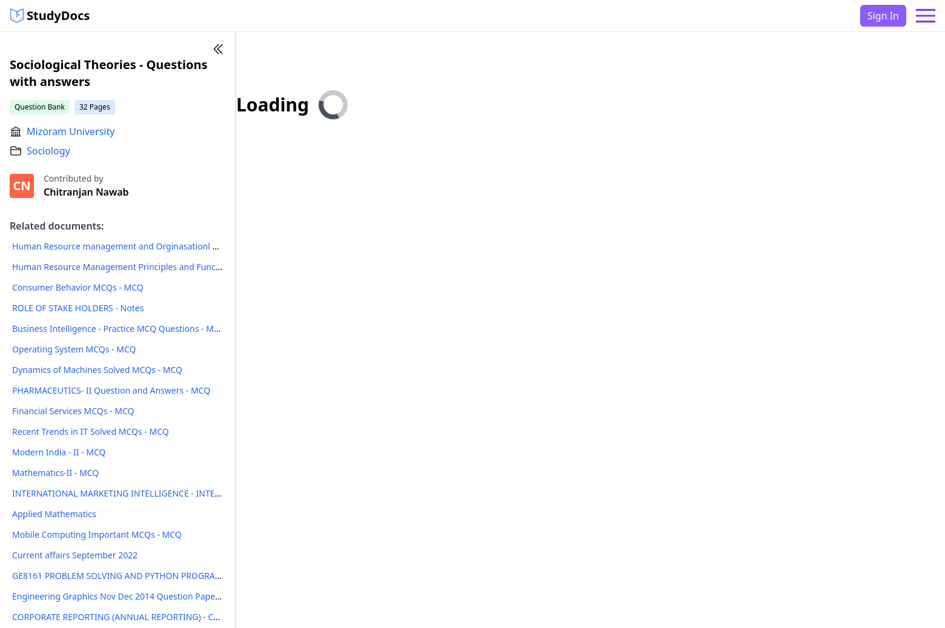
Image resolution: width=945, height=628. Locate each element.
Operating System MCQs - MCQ (74, 349)
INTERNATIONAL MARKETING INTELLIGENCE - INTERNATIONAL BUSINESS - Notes (173, 493)
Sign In (883, 15)
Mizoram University (70, 131)
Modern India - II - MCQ (59, 452)
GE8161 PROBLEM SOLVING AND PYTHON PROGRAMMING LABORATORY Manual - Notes (188, 575)
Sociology (48, 150)
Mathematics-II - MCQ (55, 472)
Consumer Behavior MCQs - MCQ (78, 287)
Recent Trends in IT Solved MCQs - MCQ (90, 431)
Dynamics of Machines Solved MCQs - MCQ (97, 369)
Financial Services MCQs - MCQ (73, 411)
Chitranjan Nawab (86, 192)
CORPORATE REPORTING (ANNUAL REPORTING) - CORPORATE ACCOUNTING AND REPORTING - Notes (213, 617)
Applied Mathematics (54, 514)
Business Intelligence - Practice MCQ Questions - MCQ (118, 328)
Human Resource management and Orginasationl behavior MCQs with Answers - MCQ (183, 246)
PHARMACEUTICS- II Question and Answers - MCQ (111, 390)
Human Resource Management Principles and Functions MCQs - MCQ (150, 267)
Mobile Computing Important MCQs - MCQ (97, 534)
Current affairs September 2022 (75, 555)
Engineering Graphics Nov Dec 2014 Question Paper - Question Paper (150, 596)
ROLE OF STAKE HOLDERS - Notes (78, 308)
